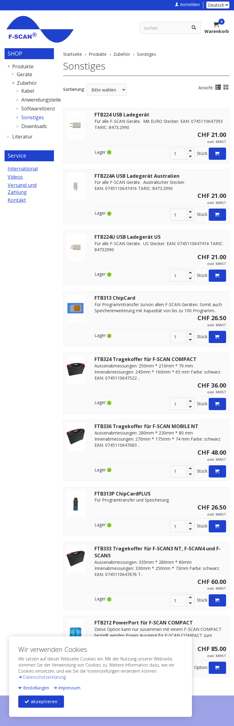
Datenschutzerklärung (42, 677)
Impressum (66, 688)
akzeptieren (41, 701)
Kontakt (17, 200)
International (23, 168)
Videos (15, 176)
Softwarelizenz (36, 108)
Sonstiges (84, 65)
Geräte (24, 74)
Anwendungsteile (36, 99)
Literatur (22, 136)
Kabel (27, 91)
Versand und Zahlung (22, 188)
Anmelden (187, 4)
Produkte (23, 66)
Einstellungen (33, 688)
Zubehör (27, 83)
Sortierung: (74, 89)
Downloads (34, 126)
